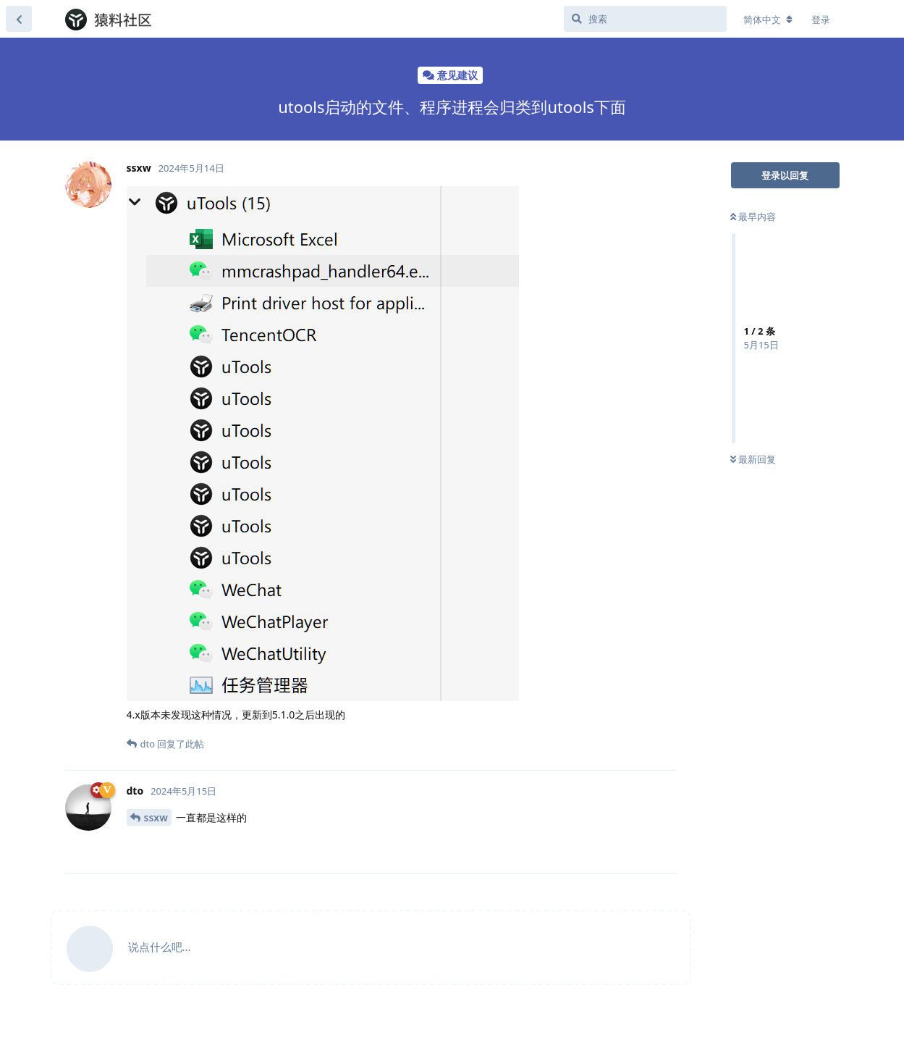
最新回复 (753, 459)
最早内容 (753, 216)
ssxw (156, 817)
